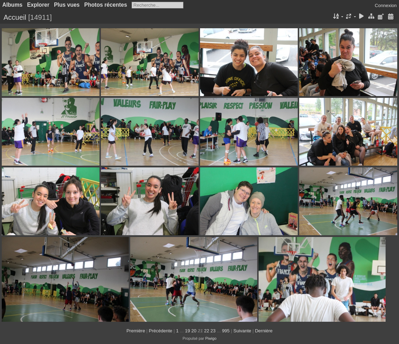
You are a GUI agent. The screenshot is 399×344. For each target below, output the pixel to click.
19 (187, 330)
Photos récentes (105, 5)
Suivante (242, 330)
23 (213, 330)
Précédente (161, 330)
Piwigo (211, 338)
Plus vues (67, 5)
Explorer (38, 5)
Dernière (264, 330)
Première (135, 330)
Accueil (15, 17)
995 (226, 330)
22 (206, 330)
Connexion (386, 5)
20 (193, 330)
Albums (12, 5)
